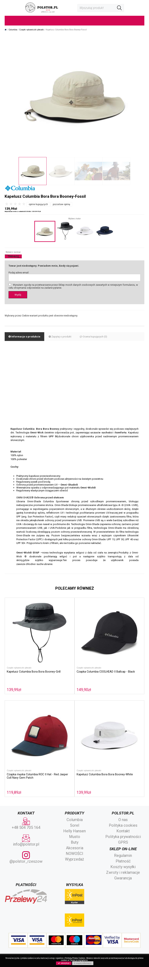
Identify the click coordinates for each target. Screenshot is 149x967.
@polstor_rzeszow (26, 857)
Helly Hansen (74, 831)
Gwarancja (123, 878)
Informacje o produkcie (24, 336)
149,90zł (84, 690)
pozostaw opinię (61, 204)
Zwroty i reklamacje (123, 872)
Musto (74, 836)
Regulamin (123, 855)
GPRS (123, 842)
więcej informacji (82, 963)
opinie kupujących (38, 204)
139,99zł (14, 690)
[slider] (15, 204)
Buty (74, 842)
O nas (123, 819)
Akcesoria (74, 848)
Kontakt (123, 831)
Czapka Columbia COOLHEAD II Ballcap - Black (106, 671)
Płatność (123, 861)
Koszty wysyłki (123, 866)
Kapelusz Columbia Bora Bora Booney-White (105, 774)
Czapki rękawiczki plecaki (19, 668)
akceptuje (63, 963)
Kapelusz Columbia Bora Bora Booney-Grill (34, 671)
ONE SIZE (13, 256)
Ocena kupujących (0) (93, 336)
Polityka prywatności (123, 836)
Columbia (75, 819)
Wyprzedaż (74, 859)
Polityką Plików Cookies (75, 958)
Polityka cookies (123, 825)
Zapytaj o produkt (60, 336)
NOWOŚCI (74, 853)
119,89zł (14, 792)
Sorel (74, 825)
